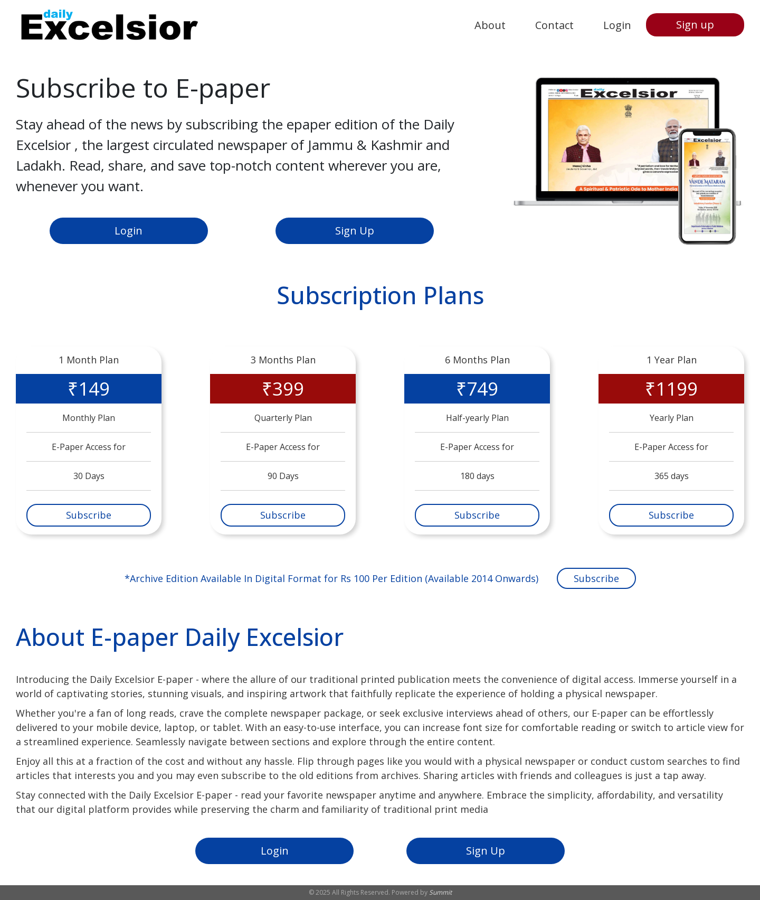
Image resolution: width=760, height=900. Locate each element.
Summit (440, 892)
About (490, 25)
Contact (554, 25)
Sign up (695, 24)
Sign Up (354, 230)
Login (617, 25)
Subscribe (88, 515)
